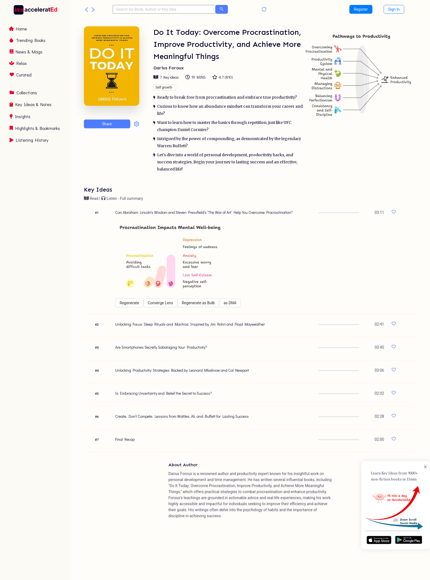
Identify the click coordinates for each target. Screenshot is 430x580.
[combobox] (164, 9)
